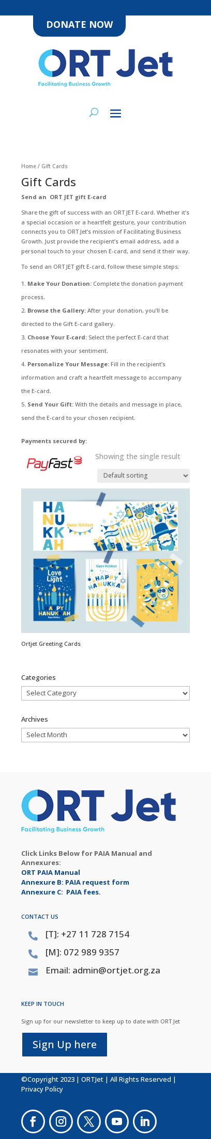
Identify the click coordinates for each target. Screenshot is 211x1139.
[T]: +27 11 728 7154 (87, 934)
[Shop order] (143, 476)
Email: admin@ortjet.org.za (103, 970)
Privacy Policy (42, 1089)
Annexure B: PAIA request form (75, 882)
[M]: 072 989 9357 (82, 952)
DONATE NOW (79, 24)
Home (28, 166)
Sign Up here (65, 1044)
